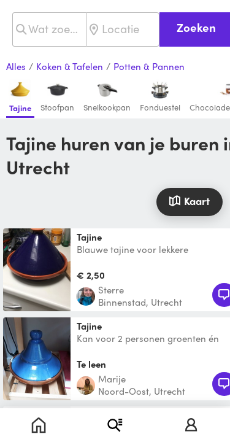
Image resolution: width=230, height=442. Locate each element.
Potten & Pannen (149, 67)
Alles (16, 67)
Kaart (189, 200)
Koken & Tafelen (69, 67)
